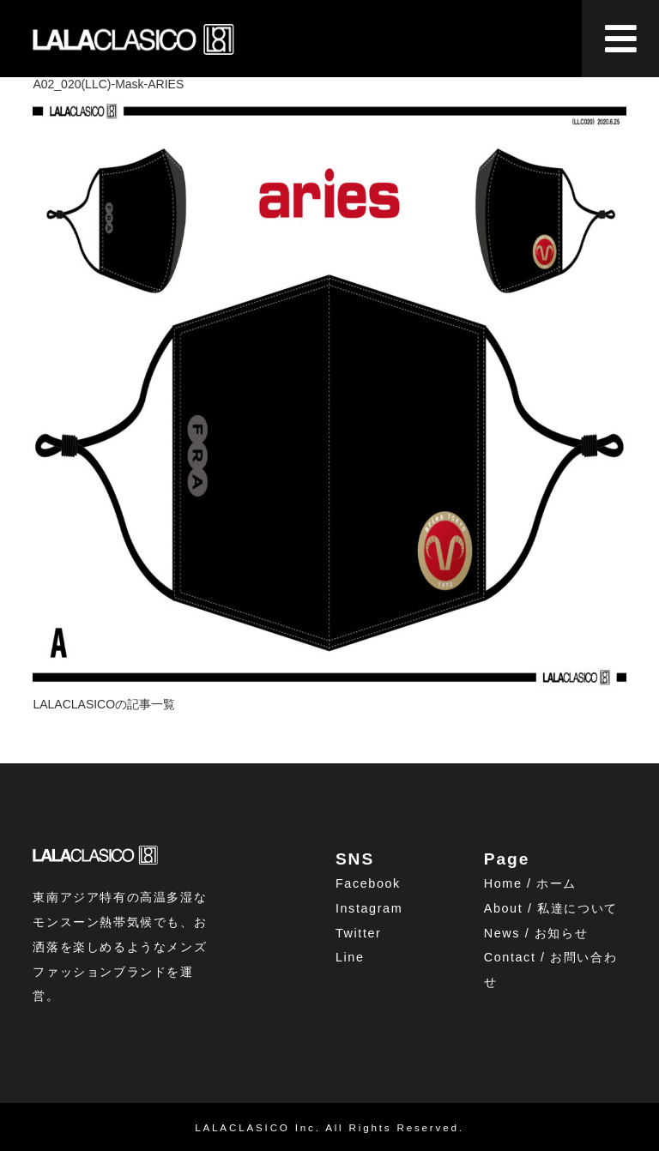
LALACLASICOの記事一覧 (104, 704)
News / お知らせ (536, 933)
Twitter (359, 933)
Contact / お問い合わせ (551, 969)
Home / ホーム (530, 883)
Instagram (369, 908)
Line (350, 957)
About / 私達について (551, 908)
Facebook (368, 883)
